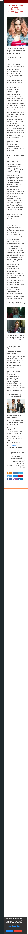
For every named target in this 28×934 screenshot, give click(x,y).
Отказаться (18, 930)
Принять (9, 930)
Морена (13, 445)
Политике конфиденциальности (14, 926)
